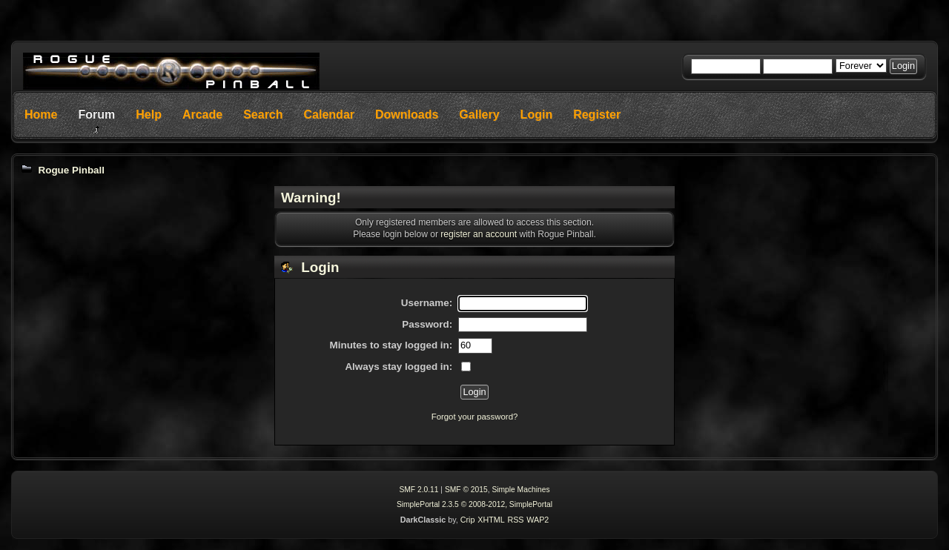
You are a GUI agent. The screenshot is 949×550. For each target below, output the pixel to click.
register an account (478, 234)
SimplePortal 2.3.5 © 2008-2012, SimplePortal (474, 504)
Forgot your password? (474, 416)
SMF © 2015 (466, 490)
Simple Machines (520, 490)
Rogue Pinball (71, 170)
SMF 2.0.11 (418, 490)
